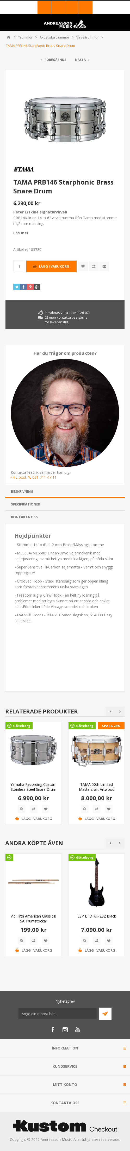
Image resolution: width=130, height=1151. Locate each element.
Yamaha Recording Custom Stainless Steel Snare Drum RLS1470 (33, 789)
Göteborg (21, 725)
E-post (18, 477)
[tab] (65, 491)
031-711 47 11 (42, 477)
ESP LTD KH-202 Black (96, 916)
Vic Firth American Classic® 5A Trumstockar (34, 919)
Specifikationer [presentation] (25, 504)
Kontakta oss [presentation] (24, 517)
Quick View (22, 809)
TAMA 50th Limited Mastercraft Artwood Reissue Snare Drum (96, 789)
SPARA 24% (111, 725)
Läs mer (20, 232)
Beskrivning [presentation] (22, 491)
